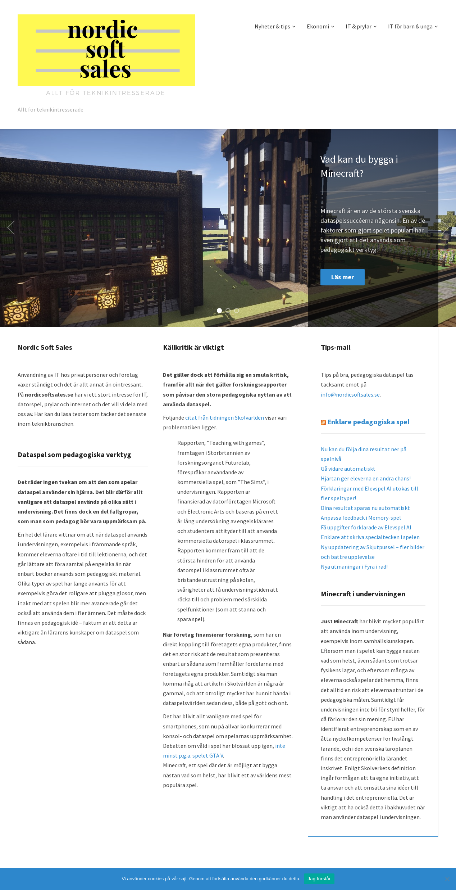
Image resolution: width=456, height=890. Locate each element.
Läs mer (342, 277)
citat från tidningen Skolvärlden (224, 417)
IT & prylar (358, 26)
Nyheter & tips (272, 26)
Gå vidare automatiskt (348, 468)
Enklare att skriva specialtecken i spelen (370, 537)
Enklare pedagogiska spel (368, 421)
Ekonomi (318, 26)
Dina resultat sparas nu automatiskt (365, 507)
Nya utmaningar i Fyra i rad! (354, 566)
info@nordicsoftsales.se (350, 394)
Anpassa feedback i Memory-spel (361, 517)
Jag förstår (318, 878)
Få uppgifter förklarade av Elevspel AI (366, 527)
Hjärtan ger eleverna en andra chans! (366, 478)
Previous (11, 228)
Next (445, 228)
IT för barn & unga (410, 26)
